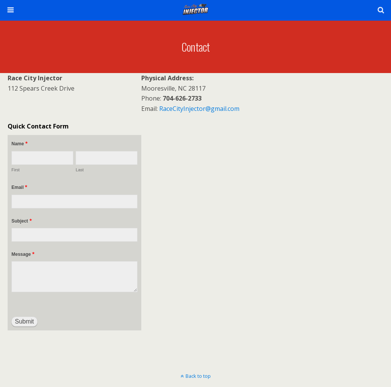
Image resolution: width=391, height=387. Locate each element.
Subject (21, 221)
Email (19, 187)
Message (23, 254)
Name (19, 143)
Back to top (198, 375)
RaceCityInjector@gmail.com (199, 108)
